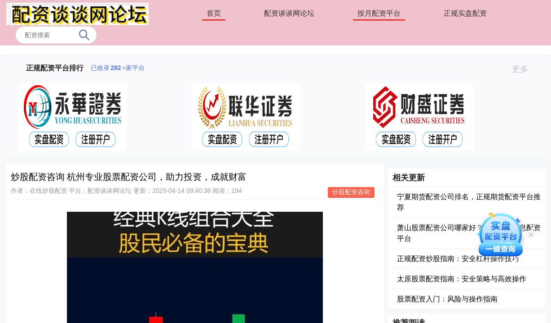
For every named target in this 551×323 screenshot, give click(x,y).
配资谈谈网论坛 (289, 13)
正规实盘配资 (465, 13)
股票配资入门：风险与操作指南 (447, 299)
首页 (214, 13)
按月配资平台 (379, 13)
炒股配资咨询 (351, 192)
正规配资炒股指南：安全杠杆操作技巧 (458, 258)
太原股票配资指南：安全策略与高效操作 (461, 279)
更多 (524, 69)
